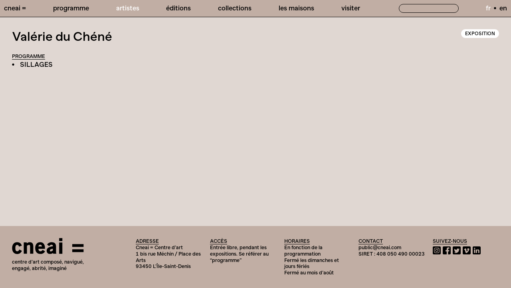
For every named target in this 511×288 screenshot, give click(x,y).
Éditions (178, 8)
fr (488, 8)
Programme (71, 8)
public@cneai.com (379, 247)
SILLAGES (36, 64)
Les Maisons (296, 8)
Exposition (480, 33)
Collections (235, 8)
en (503, 8)
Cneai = (15, 8)
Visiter (350, 8)
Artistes (127, 8)
